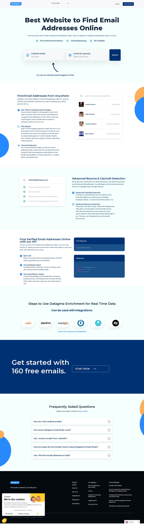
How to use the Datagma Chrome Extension (120, 501)
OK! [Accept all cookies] (38, 514)
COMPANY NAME (38, 54)
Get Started (128, 4)
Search (115, 55)
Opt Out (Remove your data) (94, 486)
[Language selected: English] (132, 522)
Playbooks (75, 500)
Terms (90, 491)
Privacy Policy (93, 505)
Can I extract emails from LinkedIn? (72, 439)
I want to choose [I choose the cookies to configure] (23, 514)
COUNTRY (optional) (81, 54)
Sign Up (74, 488)
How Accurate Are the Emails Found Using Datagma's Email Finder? (72, 447)
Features (62, 4)
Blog (98, 4)
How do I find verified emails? (72, 422)
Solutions (48, 4)
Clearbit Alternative (115, 486)
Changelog (75, 504)
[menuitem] (48, 4)
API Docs (75, 492)
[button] (4, 520)
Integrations (76, 496)
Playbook (75, 4)
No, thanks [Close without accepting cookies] (9, 514)
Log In (117, 4)
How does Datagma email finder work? (72, 430)
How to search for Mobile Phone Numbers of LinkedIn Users (119, 490)
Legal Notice (92, 501)
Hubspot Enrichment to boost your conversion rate (120, 496)
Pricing (88, 4)
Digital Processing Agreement (94, 496)
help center (83, 412)
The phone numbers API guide (119, 506)
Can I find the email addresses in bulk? (72, 456)
